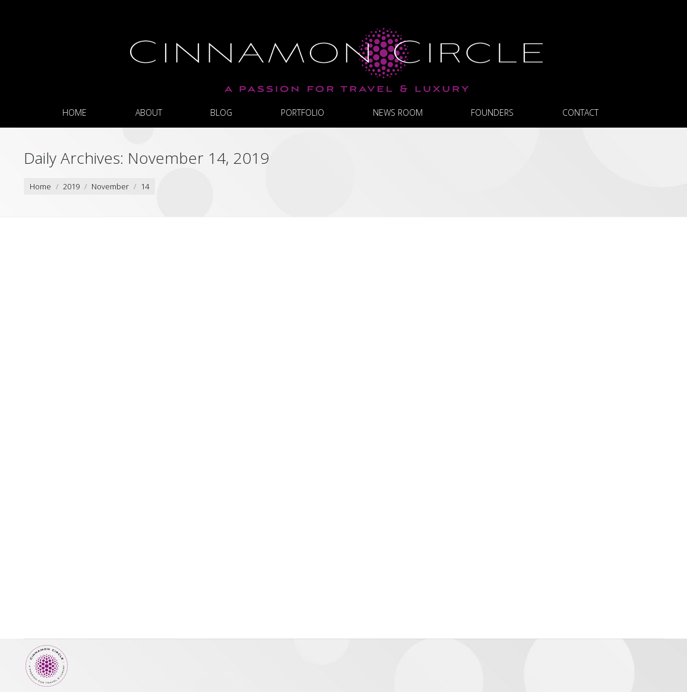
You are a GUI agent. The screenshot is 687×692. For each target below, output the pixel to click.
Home (40, 186)
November (110, 186)
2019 (71, 186)
